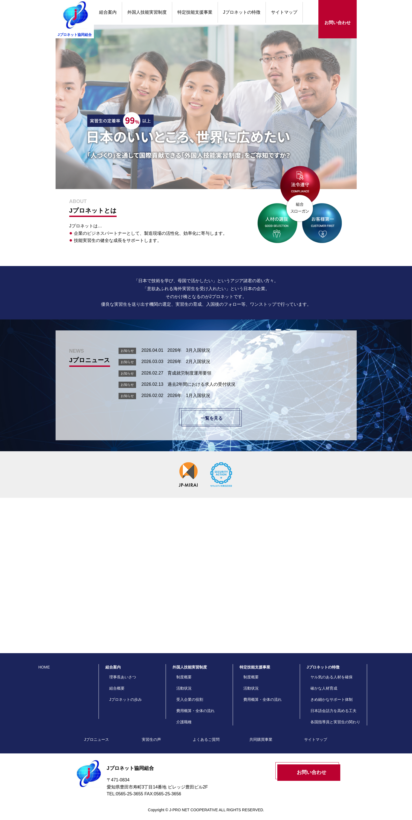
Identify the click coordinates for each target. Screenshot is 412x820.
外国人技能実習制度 (147, 12)
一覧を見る (212, 418)
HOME (44, 661)
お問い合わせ (337, 22)
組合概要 (117, 683)
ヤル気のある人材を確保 (331, 671)
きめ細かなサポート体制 (331, 694)
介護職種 (184, 716)
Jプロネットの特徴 (241, 12)
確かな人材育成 (323, 683)
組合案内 (108, 12)
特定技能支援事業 (194, 12)
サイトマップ (284, 12)
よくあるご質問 (210, 571)
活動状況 (184, 683)
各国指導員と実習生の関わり (335, 716)
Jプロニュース (96, 734)
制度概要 (184, 671)
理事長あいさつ (122, 671)
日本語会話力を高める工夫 (333, 705)
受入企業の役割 (189, 694)
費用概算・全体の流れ (195, 705)
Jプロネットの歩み (125, 694)
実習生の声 (324, 571)
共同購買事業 (260, 734)
